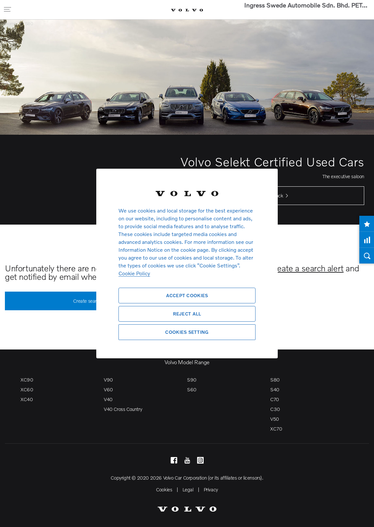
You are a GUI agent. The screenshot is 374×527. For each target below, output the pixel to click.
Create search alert (95, 301)
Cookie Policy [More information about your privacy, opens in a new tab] (134, 273)
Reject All (187, 313)
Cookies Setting (187, 332)
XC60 (27, 389)
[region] (187, 263)
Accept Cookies (187, 295)
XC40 (27, 399)
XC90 (27, 379)
